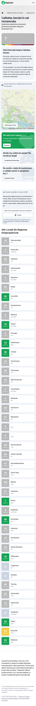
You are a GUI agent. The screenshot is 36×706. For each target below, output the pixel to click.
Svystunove (22, 407)
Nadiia (22, 287)
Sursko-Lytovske (22, 454)
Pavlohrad (22, 491)
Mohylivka (22, 398)
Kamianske (22, 519)
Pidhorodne (22, 556)
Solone (22, 324)
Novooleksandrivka (22, 463)
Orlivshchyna (22, 361)
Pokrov (22, 500)
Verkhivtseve (22, 342)
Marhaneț (22, 640)
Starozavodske (22, 240)
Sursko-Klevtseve (22, 547)
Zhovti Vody (22, 473)
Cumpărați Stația (9, 178)
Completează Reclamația (11, 160)
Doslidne (22, 575)
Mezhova (22, 315)
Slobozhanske (22, 268)
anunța (17, 74)
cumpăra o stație (19, 72)
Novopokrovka (22, 305)
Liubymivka (22, 565)
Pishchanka (22, 370)
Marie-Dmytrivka (22, 380)
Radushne (22, 277)
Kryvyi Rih (22, 631)
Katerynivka (22, 603)
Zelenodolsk (22, 593)
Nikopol (22, 482)
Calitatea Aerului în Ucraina (15, 13)
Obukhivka (22, 510)
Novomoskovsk (22, 445)
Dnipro (22, 621)
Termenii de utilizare (8, 221)
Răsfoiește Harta (10, 125)
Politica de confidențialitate (22, 221)
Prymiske (22, 333)
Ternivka (22, 584)
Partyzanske (22, 538)
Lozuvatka (22, 296)
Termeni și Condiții (23, 696)
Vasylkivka (22, 612)
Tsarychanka (22, 389)
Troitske (22, 352)
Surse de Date (12, 128)
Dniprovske (22, 249)
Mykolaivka (22, 417)
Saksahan (22, 259)
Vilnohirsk (22, 528)
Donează (7, 145)
